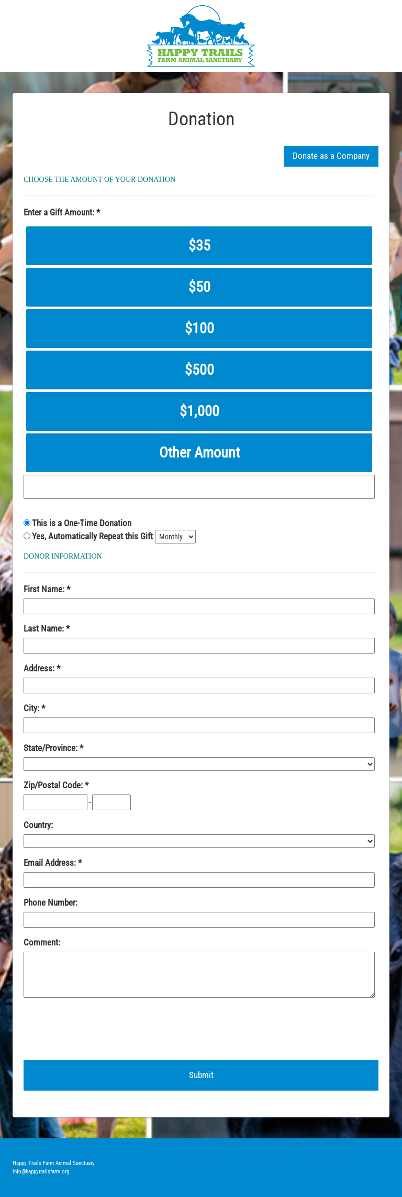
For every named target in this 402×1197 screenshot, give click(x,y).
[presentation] (103, 1029)
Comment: (42, 942)
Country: (38, 825)
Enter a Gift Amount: (60, 212)
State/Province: (52, 748)
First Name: (45, 589)
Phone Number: (50, 902)
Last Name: (45, 628)
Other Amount (199, 452)
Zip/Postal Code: (54, 785)
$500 (199, 369)
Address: (40, 668)
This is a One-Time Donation (81, 523)
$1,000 (199, 411)
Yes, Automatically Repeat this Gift (93, 536)
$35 (199, 245)
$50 (199, 287)
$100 (199, 328)
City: (32, 708)
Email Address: (51, 862)
